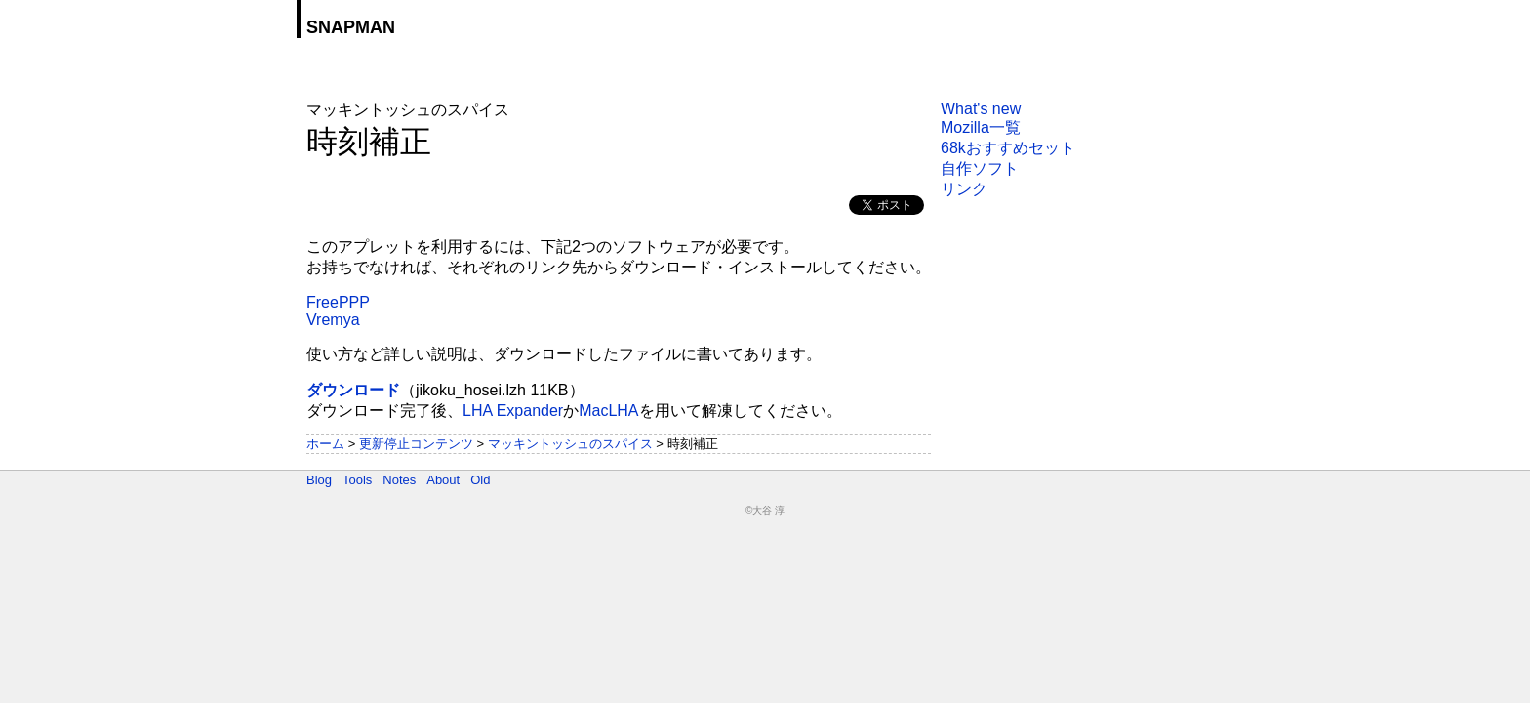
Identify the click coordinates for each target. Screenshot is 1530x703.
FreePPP (338, 302)
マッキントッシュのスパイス (570, 443)
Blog (319, 480)
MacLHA (608, 410)
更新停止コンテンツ (416, 443)
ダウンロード (353, 390)
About (443, 480)
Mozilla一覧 (981, 127)
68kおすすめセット (1008, 148)
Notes (399, 480)
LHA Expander (513, 410)
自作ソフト (980, 168)
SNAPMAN (350, 27)
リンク (964, 189)
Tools (357, 480)
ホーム (325, 443)
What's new (981, 109)
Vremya (333, 319)
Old (480, 480)
